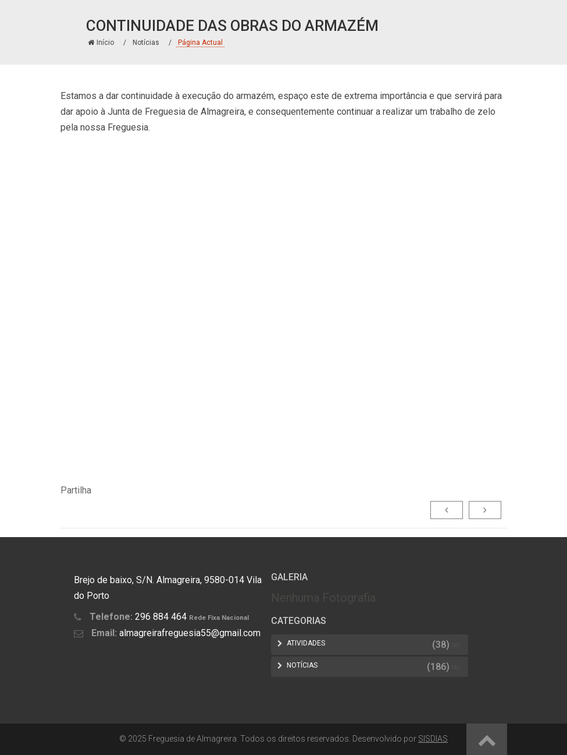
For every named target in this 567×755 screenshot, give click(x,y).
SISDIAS (433, 738)
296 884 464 (161, 616)
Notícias (146, 42)
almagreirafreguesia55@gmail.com (190, 632)
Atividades (306, 643)
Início (101, 42)
